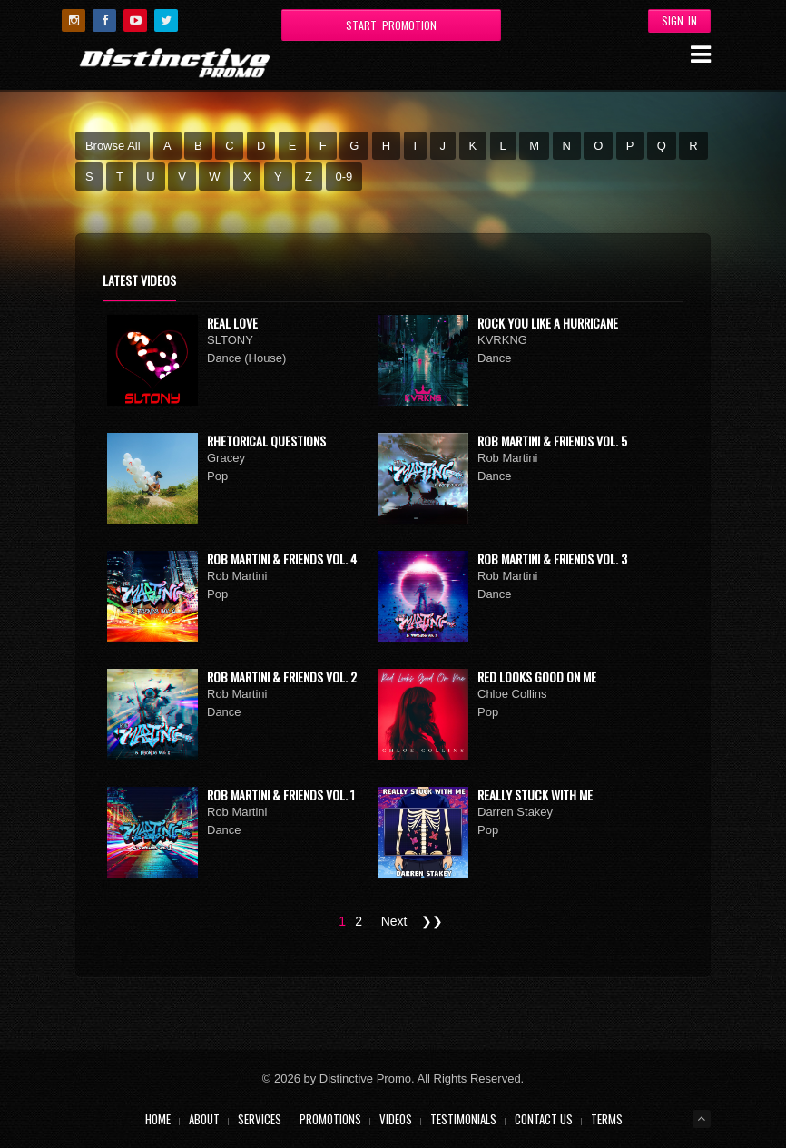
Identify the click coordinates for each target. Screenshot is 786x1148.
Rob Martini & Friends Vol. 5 (552, 440)
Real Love (232, 322)
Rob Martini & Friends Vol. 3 (552, 558)
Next (394, 921)
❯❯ (432, 921)
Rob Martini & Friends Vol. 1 (281, 794)
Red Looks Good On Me (536, 676)
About (204, 1119)
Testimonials (463, 1119)
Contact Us (544, 1119)
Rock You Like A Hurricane (547, 322)
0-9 (343, 176)
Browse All (113, 145)
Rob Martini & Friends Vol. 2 (282, 676)
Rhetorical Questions (266, 440)
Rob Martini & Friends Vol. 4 (282, 558)
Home (158, 1119)
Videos (395, 1119)
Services (259, 1119)
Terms (607, 1119)
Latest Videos (139, 279)
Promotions (330, 1119)
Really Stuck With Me (535, 794)
